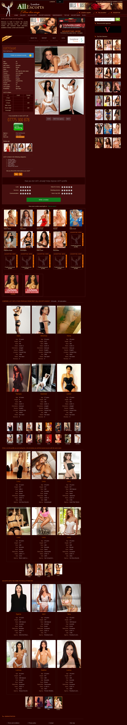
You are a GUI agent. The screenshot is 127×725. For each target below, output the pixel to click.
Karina (78, 431)
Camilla (78, 443)
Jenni (49, 443)
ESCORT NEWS (75, 15)
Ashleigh (68, 443)
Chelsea (58, 431)
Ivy (68, 430)
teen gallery (11, 163)
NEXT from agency (58, 119)
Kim (20, 431)
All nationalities (62, 301)
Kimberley (10, 443)
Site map (72, 723)
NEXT (54, 39)
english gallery (12, 162)
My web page (20, 137)
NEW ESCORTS (32, 15)
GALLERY (23, 15)
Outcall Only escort (13, 166)
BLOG (84, 15)
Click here (18, 135)
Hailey (39, 443)
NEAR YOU (33, 39)
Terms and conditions (13, 723)
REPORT (44, 39)
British (17, 77)
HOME (16, 15)
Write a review (43, 200)
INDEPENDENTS (57, 15)
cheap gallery (11, 159)
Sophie (20, 443)
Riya (29, 431)
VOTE (63, 39)
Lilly (39, 431)
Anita (29, 443)
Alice (58, 443)
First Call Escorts (7, 51)
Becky (10, 431)
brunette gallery (12, 161)
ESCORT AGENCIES (44, 15)
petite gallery (11, 165)
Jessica (49, 431)
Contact (51, 723)
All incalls (54, 301)
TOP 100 (66, 15)
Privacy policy (32, 723)
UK (60, 1)
